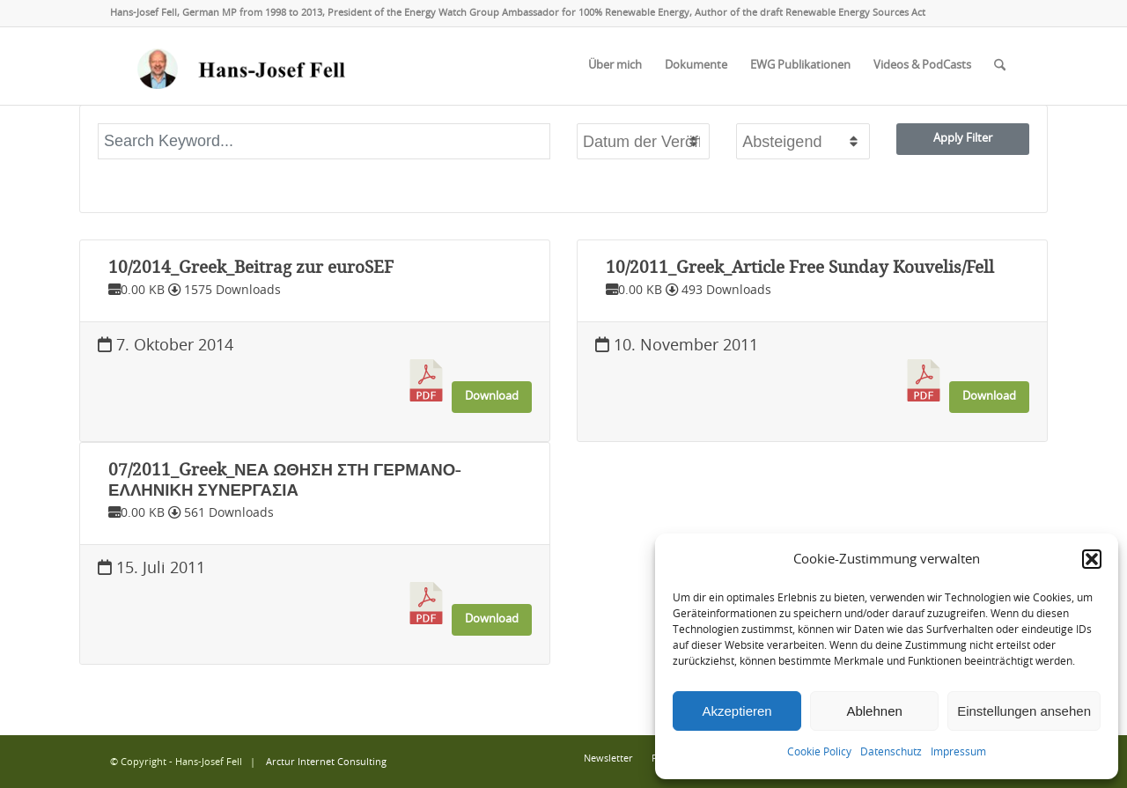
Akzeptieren (736, 710)
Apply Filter (962, 138)
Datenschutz (891, 752)
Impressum (958, 752)
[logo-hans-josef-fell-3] (243, 66)
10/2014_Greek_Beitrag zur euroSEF (251, 267)
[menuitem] (615, 66)
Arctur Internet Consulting (326, 762)
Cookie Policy (819, 752)
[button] (1092, 559)
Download (492, 396)
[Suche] (1000, 66)
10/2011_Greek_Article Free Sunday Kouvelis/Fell (800, 267)
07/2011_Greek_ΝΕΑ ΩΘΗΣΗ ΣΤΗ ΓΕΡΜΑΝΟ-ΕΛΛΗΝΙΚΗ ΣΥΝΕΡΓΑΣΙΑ (284, 479)
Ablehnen (874, 710)
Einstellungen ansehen (1024, 710)
